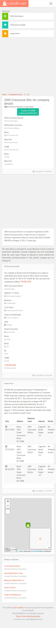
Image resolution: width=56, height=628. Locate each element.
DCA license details (17, 25)
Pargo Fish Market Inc (12, 595)
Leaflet (21, 551)
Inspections (15, 33)
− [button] (8, 506)
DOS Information (16, 16)
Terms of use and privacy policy (28, 616)
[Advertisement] (25, 64)
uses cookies (18, 607)
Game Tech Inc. (10, 587)
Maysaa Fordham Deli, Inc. (14, 580)
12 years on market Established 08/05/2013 (28, 111)
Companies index (15, 94)
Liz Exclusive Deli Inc (12, 566)
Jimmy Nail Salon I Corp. (13, 573)
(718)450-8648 (25, 281)
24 (28, 94)
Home (4, 94)
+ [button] (8, 502)
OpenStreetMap (37, 551)
